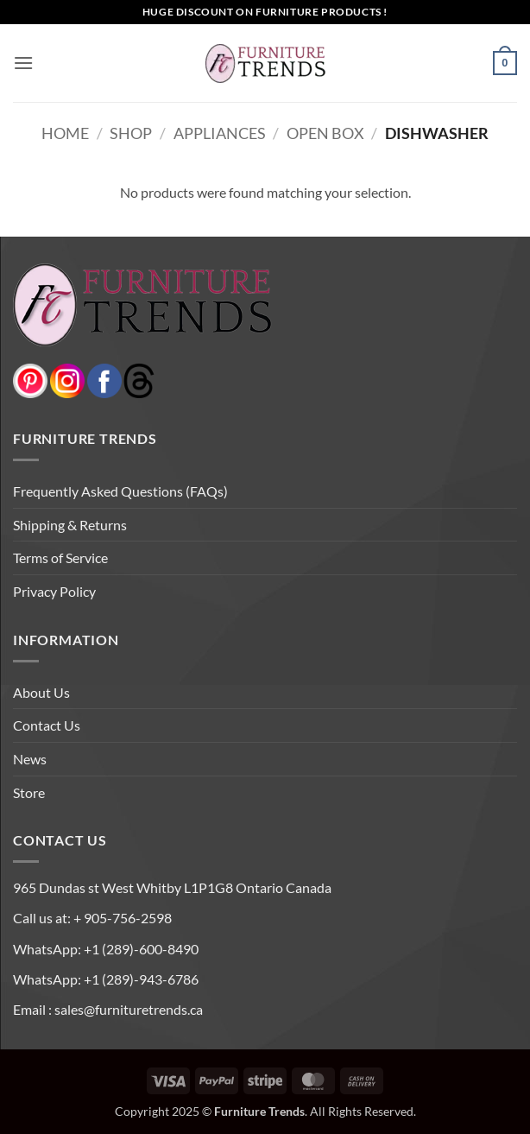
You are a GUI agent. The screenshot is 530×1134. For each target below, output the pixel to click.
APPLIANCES (220, 133)
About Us (41, 692)
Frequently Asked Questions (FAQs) (120, 491)
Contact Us (46, 725)
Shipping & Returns (70, 524)
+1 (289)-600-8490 (140, 949)
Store (29, 792)
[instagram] (67, 379)
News (30, 759)
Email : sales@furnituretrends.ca (108, 1009)
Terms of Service (60, 557)
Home (65, 133)
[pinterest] (30, 379)
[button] (23, 62)
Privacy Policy (54, 591)
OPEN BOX (325, 133)
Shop (131, 133)
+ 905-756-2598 (121, 917)
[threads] (121, 379)
